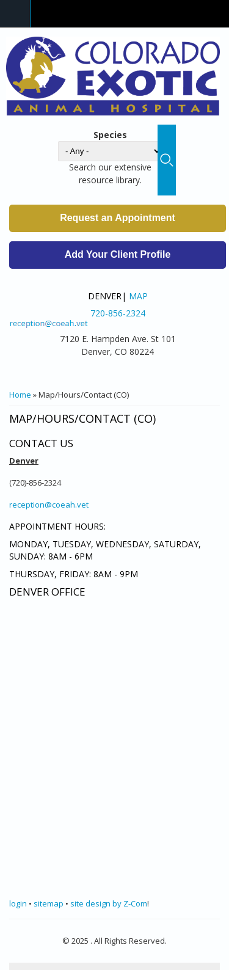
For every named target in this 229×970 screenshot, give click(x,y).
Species (110, 134)
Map (138, 296)
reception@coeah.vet (49, 504)
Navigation (15, 13)
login (18, 903)
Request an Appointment (117, 218)
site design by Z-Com (108, 903)
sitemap (49, 903)
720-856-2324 (117, 313)
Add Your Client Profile (118, 254)
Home (20, 394)
